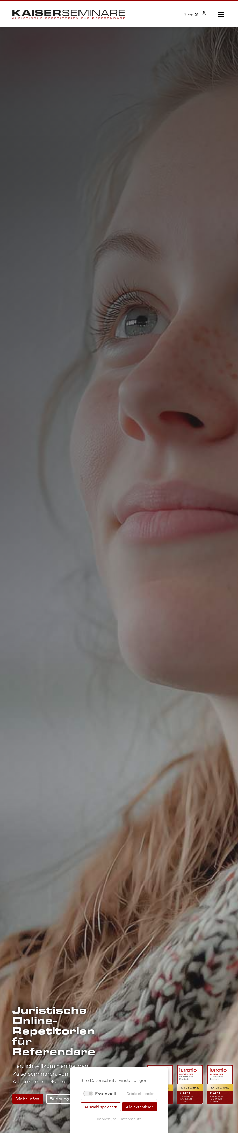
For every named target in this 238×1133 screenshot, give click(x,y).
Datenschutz (130, 1119)
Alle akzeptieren (140, 1107)
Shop (187, 14)
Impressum (106, 1119)
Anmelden (203, 14)
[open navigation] (221, 14)
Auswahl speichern (100, 1107)
